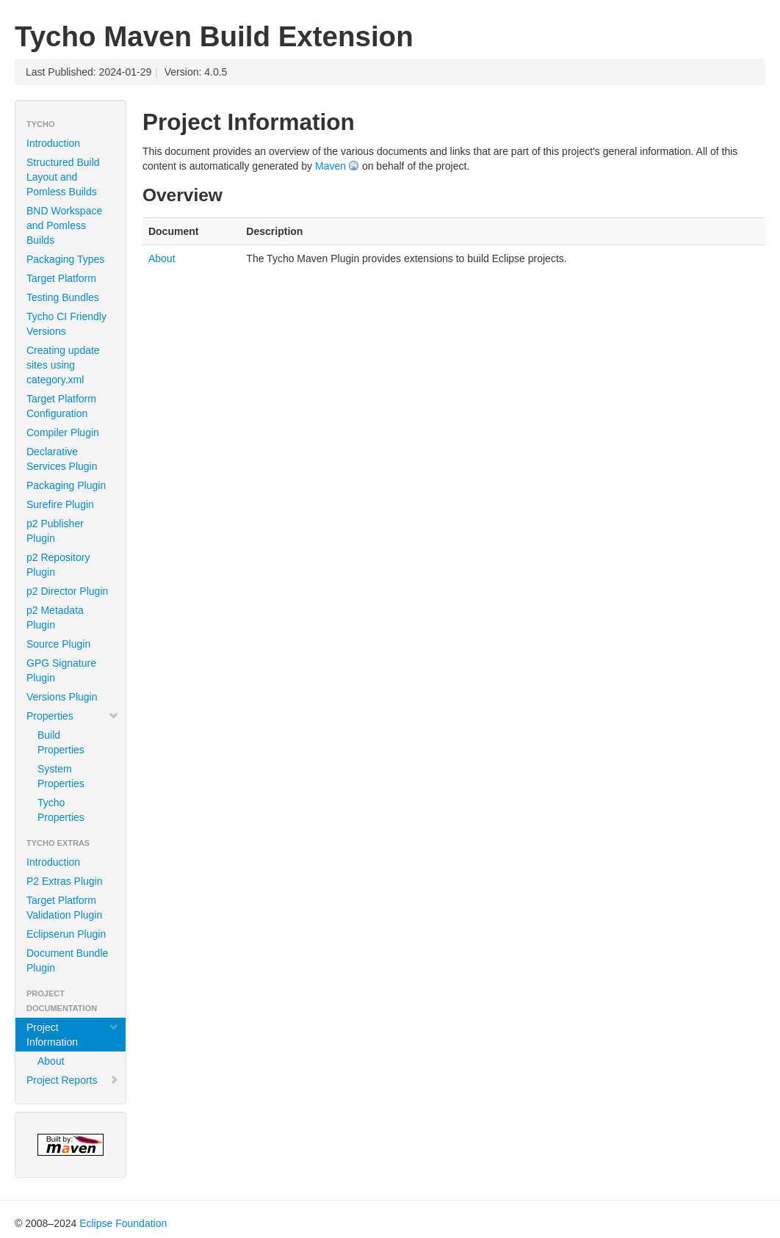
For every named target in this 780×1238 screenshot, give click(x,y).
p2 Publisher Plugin (55, 531)
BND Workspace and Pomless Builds (64, 225)
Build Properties (60, 742)
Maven (330, 166)
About (51, 1061)
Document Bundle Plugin (67, 960)
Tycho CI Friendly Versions (66, 324)
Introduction (53, 143)
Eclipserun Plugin (66, 934)
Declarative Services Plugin (62, 459)
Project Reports (72, 1080)
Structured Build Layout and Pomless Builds (63, 177)
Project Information (72, 1034)
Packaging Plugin (66, 485)
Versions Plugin (62, 697)
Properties (72, 716)
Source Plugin (58, 644)
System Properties (60, 776)
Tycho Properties (60, 810)
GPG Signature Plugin (61, 670)
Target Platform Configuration (61, 406)
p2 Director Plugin (67, 591)
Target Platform (61, 278)
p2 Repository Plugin (58, 564)
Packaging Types (65, 259)
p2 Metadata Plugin (55, 617)
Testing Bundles (62, 297)
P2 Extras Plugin (64, 881)
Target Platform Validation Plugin (64, 907)
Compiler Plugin (62, 432)
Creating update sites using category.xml (63, 364)
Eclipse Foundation (123, 1223)
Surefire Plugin (60, 504)
